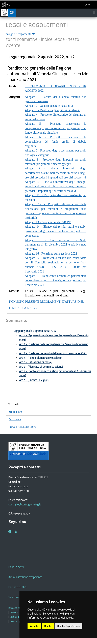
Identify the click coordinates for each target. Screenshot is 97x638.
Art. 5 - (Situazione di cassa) (35, 362)
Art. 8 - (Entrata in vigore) (33, 380)
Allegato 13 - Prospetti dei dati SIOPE (48, 222)
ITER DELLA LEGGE (23, 308)
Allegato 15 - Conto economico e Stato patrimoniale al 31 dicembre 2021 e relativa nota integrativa (55, 244)
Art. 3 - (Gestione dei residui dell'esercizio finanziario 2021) (53, 353)
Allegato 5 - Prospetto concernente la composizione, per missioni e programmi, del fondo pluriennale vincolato (55, 128)
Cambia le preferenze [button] (68, 626)
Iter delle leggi (15, 411)
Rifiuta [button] (47, 626)
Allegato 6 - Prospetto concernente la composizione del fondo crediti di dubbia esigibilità (55, 141)
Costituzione (15, 419)
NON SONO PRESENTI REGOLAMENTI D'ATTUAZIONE (46, 301)
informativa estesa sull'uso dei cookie (51, 617)
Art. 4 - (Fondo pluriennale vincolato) (40, 358)
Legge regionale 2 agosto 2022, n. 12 (34, 331)
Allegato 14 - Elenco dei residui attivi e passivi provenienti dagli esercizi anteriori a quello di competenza (55, 231)
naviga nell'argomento (20, 34)
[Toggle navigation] (94, 12)
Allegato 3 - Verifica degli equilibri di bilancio (52, 110)
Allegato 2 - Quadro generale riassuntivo (49, 105)
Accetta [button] (34, 626)
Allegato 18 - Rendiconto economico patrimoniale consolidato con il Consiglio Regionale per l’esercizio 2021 (55, 280)
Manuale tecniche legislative (22, 427)
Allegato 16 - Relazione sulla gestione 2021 (51, 253)
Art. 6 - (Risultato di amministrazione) (41, 367)
